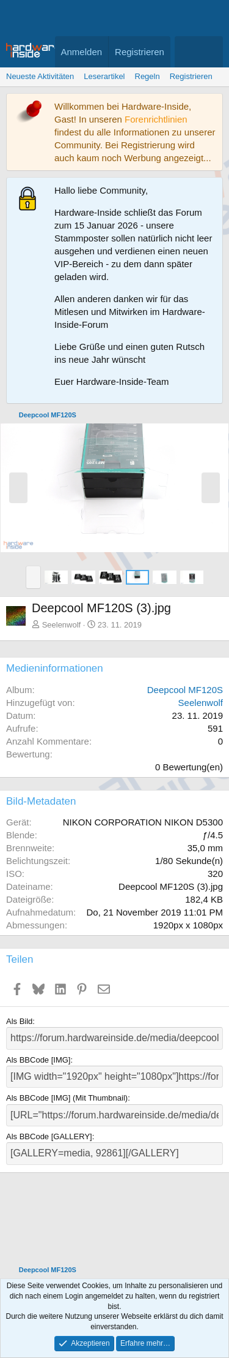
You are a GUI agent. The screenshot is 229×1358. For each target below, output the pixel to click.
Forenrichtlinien (156, 119)
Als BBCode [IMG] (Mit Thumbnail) (67, 1097)
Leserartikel (104, 76)
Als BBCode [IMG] (38, 1059)
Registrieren (191, 76)
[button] (33, 577)
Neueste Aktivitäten (40, 76)
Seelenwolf (61, 624)
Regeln (147, 76)
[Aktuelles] (186, 51)
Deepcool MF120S (185, 690)
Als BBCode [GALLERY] (49, 1136)
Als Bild (19, 1021)
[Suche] (211, 51)
